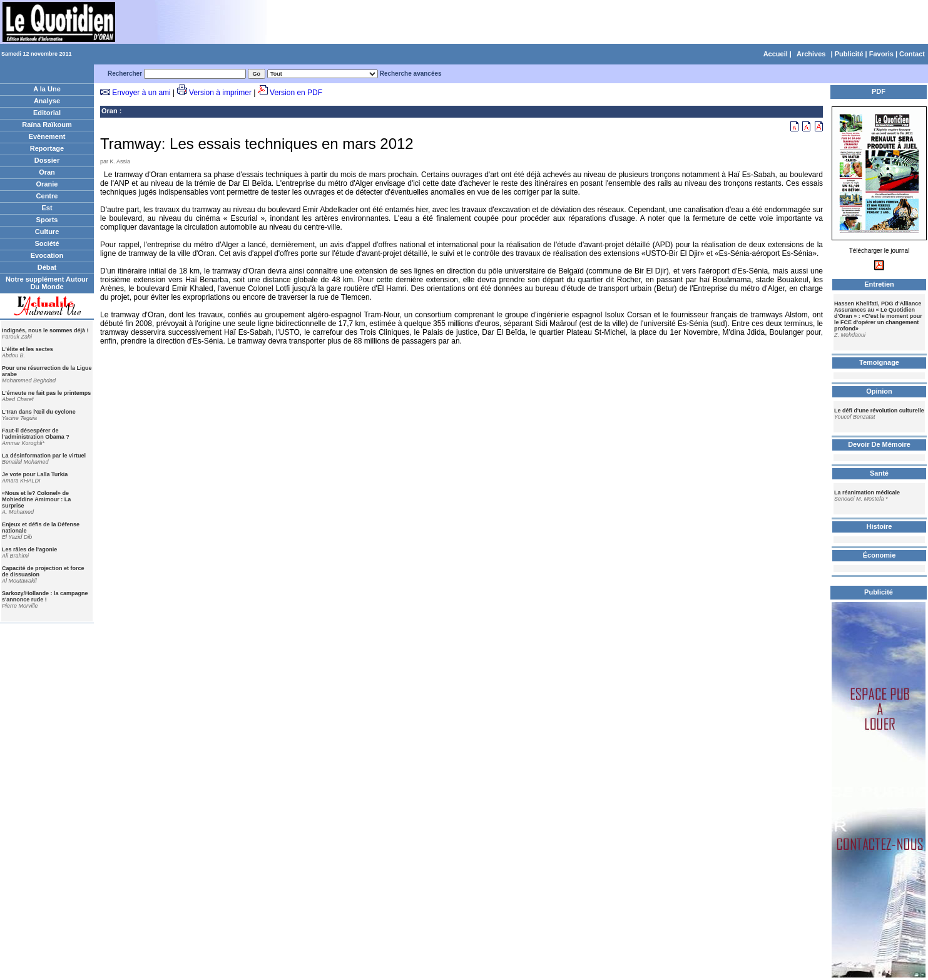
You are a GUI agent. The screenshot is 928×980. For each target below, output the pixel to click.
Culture (47, 231)
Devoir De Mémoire (879, 444)
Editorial (47, 112)
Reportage (47, 148)
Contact (912, 54)
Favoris (881, 54)
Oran (47, 172)
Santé (879, 473)
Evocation (47, 255)
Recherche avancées (411, 73)
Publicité (849, 54)
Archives (811, 54)
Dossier (46, 160)
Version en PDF (296, 92)
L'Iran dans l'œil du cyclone (39, 412)
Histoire (879, 526)
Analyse (47, 101)
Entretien (879, 284)
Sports (47, 219)
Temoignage (879, 362)
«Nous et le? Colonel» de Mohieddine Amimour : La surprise (36, 499)
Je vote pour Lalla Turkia (35, 474)
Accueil (775, 54)
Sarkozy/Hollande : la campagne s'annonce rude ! (45, 596)
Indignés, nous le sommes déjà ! (45, 330)
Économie (879, 555)
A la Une (47, 89)
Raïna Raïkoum (46, 124)
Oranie (47, 184)
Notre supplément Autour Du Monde (47, 282)
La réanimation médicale (867, 492)
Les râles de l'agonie (29, 549)
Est (46, 208)
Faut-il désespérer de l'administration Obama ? (35, 433)
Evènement (47, 136)
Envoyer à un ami (141, 92)
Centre (47, 196)
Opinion (879, 391)
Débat (47, 267)
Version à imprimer (220, 92)
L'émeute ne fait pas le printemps (46, 393)
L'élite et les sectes (27, 349)
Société (46, 243)
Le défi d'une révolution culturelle (879, 410)
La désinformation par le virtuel (44, 455)
